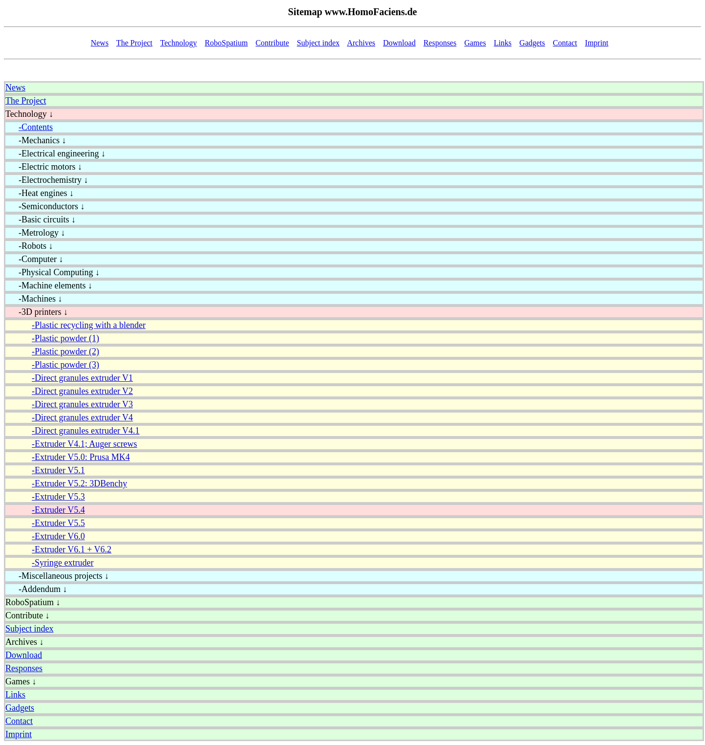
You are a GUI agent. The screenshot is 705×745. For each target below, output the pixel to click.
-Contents (36, 127)
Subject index (318, 43)
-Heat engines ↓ (39, 193)
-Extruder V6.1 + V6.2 (71, 549)
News (99, 43)
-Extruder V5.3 (58, 497)
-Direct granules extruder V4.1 (86, 431)
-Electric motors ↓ (43, 167)
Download (399, 43)
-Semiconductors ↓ (45, 206)
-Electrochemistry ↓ (46, 180)
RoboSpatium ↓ (33, 602)
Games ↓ (20, 681)
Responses (440, 43)
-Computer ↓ (34, 259)
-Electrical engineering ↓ (55, 153)
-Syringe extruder (62, 563)
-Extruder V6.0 (58, 536)
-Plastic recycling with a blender (89, 325)
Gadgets (532, 43)
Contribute (272, 43)
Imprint (596, 43)
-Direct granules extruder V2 (82, 391)
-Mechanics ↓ (35, 140)
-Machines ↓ (33, 299)
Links (503, 43)
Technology (178, 43)
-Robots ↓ (29, 246)
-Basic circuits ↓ (40, 219)
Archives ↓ (24, 642)
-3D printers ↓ (36, 312)
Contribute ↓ (27, 615)
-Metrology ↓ (35, 233)
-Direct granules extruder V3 (82, 404)
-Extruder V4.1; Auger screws (84, 444)
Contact (565, 43)
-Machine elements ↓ (48, 285)
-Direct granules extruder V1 (82, 378)
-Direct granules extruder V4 (82, 417)
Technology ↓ (29, 114)
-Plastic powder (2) (65, 351)
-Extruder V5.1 (58, 470)
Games (475, 43)
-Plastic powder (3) (65, 365)
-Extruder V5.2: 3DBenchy (79, 483)
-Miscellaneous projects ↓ (57, 576)
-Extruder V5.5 (58, 523)
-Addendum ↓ (36, 589)
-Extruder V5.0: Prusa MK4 (81, 457)
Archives (361, 43)
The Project (134, 43)
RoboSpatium (226, 43)
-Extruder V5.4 (58, 510)
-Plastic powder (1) (65, 338)
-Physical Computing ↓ (52, 272)
